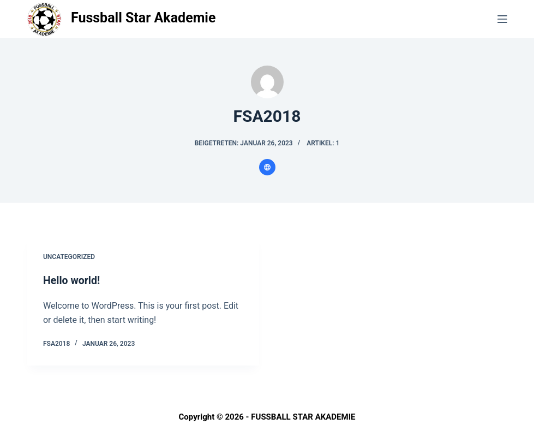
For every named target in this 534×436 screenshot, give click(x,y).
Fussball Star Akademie (143, 18)
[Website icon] (267, 167)
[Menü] (502, 19)
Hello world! (72, 280)
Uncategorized (69, 257)
